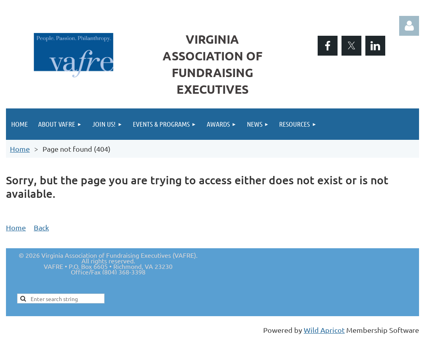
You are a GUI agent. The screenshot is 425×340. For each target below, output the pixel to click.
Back (41, 227)
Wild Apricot (324, 330)
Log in (409, 26)
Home (20, 149)
